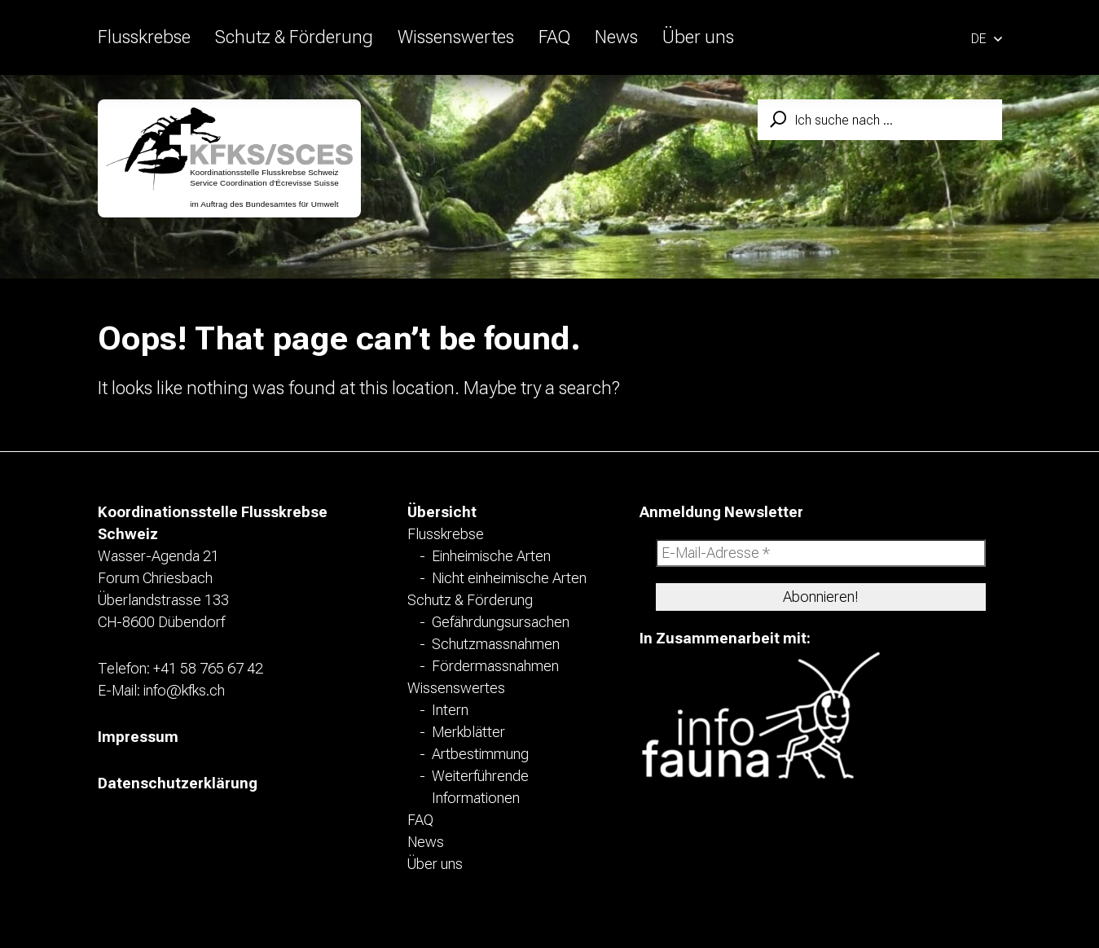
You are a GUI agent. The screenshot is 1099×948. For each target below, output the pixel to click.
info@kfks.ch (184, 690)
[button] (986, 37)
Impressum (138, 736)
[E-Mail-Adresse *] (821, 553)
